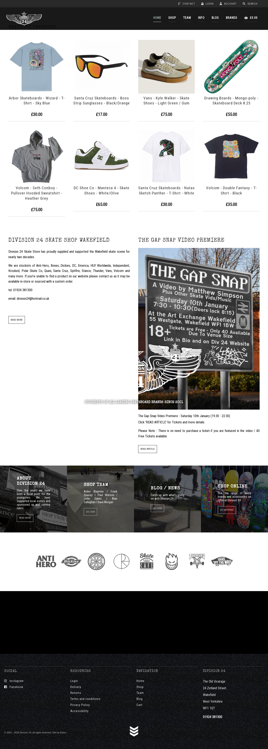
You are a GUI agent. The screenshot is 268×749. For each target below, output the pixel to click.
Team (140, 693)
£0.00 (251, 18)
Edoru (63, 732)
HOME (157, 18)
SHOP (172, 18)
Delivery (75, 687)
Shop (140, 687)
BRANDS (231, 18)
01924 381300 (212, 717)
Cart (139, 705)
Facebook (13, 687)
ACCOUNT (228, 3)
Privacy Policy (80, 705)
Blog (140, 699)
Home (140, 681)
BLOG (215, 18)
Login (74, 681)
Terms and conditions (85, 699)
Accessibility (79, 711)
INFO (201, 18)
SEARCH (250, 3)
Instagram (14, 681)
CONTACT (186, 3)
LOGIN (207, 3)
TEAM (187, 18)
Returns (75, 693)
